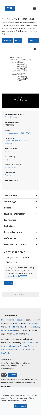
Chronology (10, 201)
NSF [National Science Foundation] (6, 327)
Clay (6, 159)
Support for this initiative (11, 320)
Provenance (10, 219)
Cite (18, 40)
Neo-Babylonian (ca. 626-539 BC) (18, 133)
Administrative (10, 167)
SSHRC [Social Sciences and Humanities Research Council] (15, 334)
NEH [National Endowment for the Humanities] (14, 327)
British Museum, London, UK (16, 117)
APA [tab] (18, 257)
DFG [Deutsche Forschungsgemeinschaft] (27, 334)
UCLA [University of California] (22, 330)
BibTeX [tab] (9, 262)
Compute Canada (27, 346)
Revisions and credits (15, 244)
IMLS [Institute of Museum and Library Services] (22, 327)
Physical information (14, 213)
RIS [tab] (17, 262)
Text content (11, 195)
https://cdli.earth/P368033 (16, 276)
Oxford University (8, 330)
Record (7, 207)
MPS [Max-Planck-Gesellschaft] (16, 323)
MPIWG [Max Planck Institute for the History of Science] (22, 349)
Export (8, 40)
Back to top (20, 294)
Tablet (7, 151)
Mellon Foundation (30, 323)
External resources (14, 232)
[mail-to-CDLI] (4, 375)
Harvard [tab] (26, 257)
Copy (9, 283)
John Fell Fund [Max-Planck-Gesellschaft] (33, 327)
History (33, 40)
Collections (9, 226)
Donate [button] (13, 374)
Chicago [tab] (9, 257)
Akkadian (8, 175)
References (10, 238)
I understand (20, 406)
